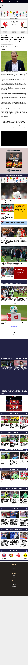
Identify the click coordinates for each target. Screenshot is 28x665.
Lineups (5, 32)
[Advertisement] (14, 180)
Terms (14, 603)
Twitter (14, 610)
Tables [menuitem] (17, 1)
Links (14, 615)
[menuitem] (2, 1)
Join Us (14, 598)
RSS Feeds (14, 614)
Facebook (14, 612)
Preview (22, 32)
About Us (14, 594)
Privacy (14, 605)
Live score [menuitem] (12, 1)
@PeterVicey (9, 35)
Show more (14, 340)
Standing (14, 32)
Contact (14, 596)
